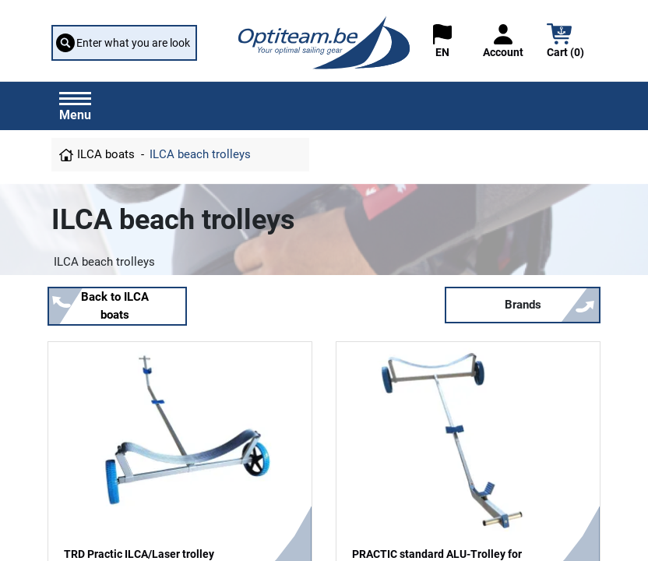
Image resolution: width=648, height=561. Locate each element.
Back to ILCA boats (115, 306)
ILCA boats (106, 154)
